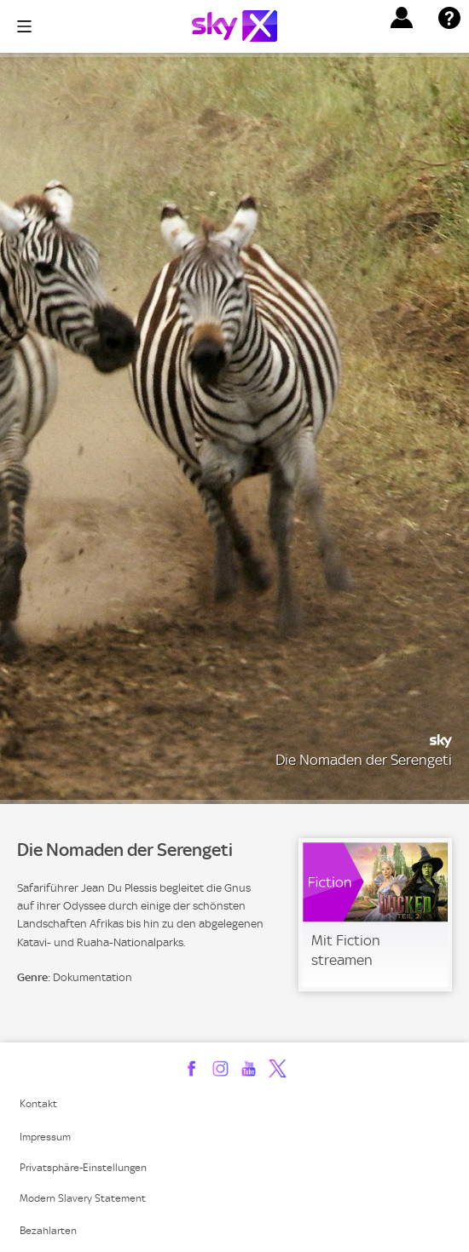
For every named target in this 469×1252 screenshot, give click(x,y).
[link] (375, 914)
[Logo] (234, 26)
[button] (402, 18)
